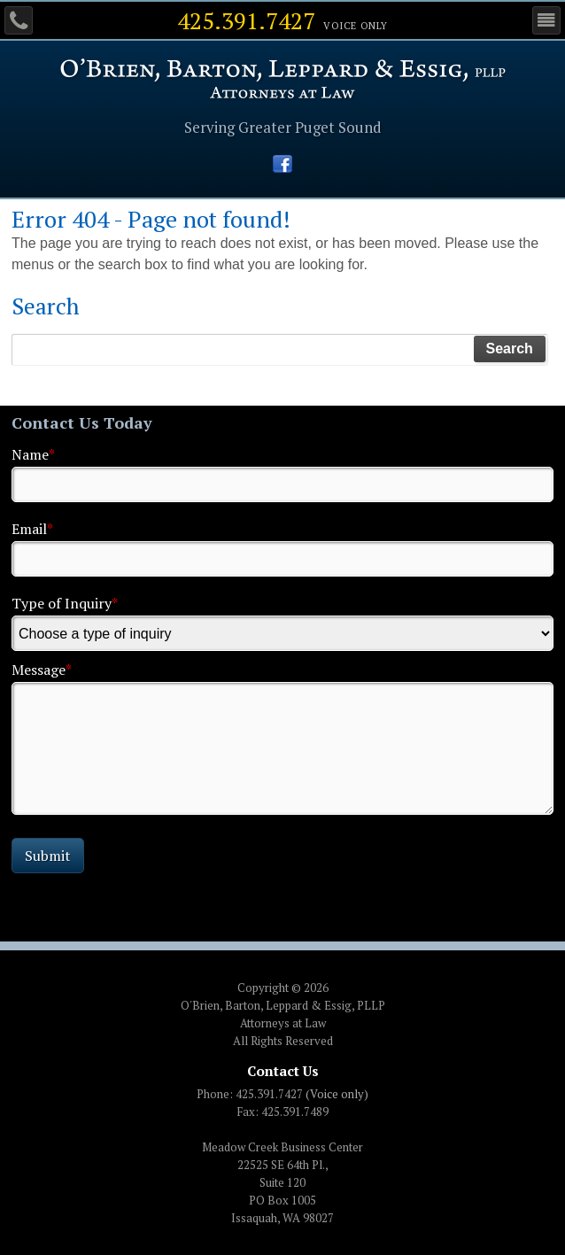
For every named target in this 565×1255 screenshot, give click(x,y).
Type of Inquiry (65, 603)
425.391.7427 (246, 20)
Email (32, 529)
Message (42, 669)
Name (33, 454)
